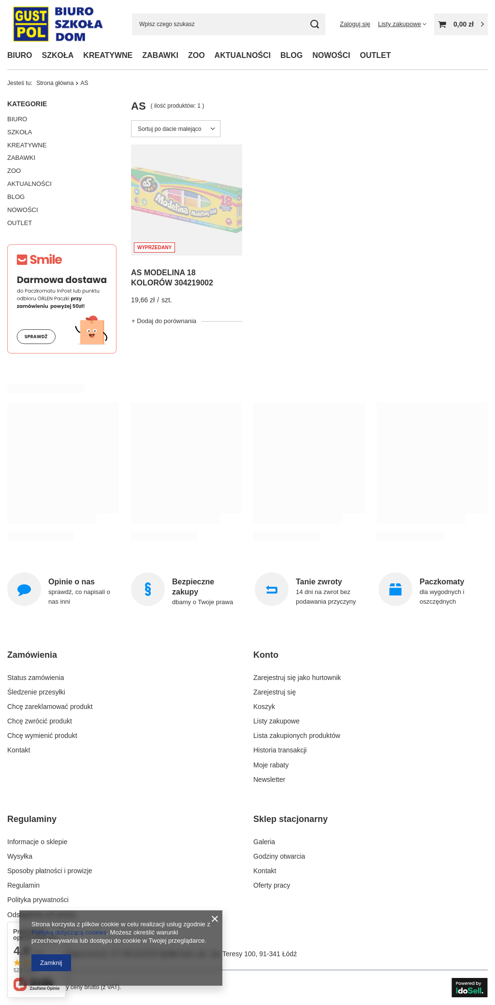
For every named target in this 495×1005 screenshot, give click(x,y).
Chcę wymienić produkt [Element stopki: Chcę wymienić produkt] (42, 735)
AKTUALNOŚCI (243, 55)
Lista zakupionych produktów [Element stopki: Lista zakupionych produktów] (296, 735)
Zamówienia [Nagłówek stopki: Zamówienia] (32, 655)
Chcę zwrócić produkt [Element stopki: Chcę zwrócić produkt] (39, 721)
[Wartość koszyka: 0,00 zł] (461, 24)
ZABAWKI (160, 55)
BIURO (19, 55)
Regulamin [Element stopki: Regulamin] (23, 885)
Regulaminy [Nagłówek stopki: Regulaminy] (32, 819)
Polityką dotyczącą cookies (68, 932)
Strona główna (54, 83)
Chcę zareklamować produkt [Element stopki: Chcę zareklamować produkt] (50, 706)
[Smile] (61, 351)
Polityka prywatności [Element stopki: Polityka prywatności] (38, 900)
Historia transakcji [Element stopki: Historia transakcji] (279, 750)
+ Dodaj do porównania (163, 321)
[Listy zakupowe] (402, 24)
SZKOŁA (58, 55)
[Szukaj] (314, 24)
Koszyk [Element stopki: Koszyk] (264, 706)
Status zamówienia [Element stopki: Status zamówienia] (35, 677)
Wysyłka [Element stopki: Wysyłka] (19, 856)
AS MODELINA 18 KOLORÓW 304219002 (172, 278)
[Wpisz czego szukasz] (228, 24)
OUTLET (375, 55)
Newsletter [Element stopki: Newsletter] (269, 779)
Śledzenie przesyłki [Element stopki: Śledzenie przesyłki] (36, 692)
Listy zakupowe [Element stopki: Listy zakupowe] (276, 721)
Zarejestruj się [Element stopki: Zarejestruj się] (274, 692)
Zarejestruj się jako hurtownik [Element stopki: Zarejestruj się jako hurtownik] (297, 677)
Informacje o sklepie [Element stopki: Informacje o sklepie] (37, 842)
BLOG (291, 55)
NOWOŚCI (331, 55)
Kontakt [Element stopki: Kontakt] (18, 750)
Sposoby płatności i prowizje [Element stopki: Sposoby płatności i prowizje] (49, 871)
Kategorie (27, 104)
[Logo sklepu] (57, 24)
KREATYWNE (107, 55)
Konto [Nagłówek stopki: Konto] (265, 655)
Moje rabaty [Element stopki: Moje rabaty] (271, 765)
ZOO (196, 55)
